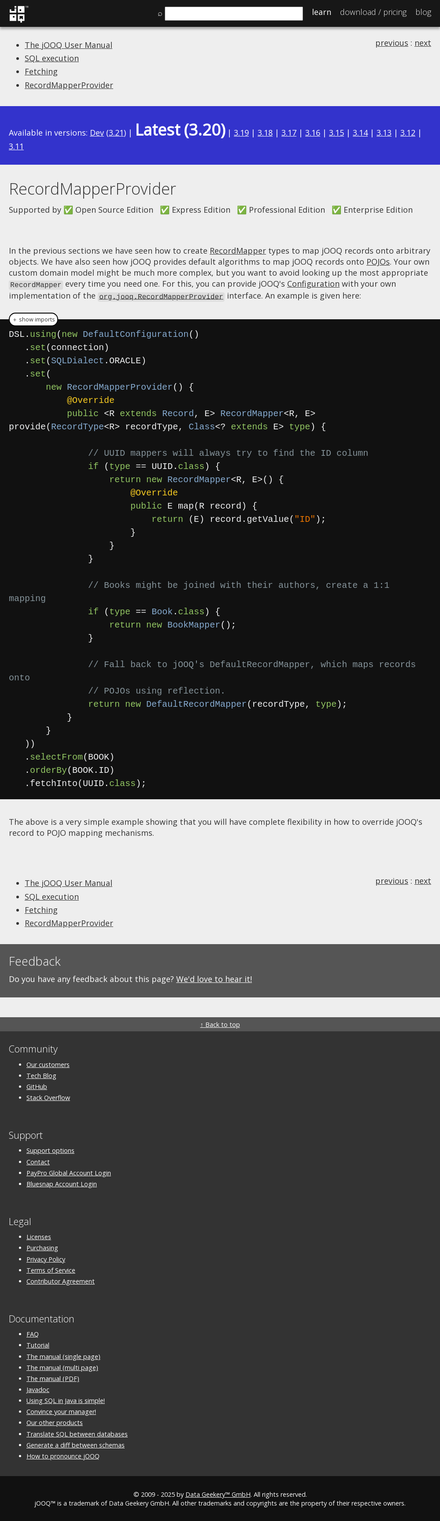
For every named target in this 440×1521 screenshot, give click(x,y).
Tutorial (37, 1344)
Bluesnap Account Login (61, 1182)
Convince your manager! (61, 1410)
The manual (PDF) (52, 1377)
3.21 (116, 132)
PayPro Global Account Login (68, 1171)
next (422, 42)
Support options (50, 1149)
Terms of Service (50, 1269)
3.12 (407, 132)
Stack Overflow (48, 1096)
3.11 (16, 146)
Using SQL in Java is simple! (65, 1399)
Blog (423, 12)
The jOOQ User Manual (68, 45)
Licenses (38, 1235)
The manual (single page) (63, 1355)
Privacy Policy (45, 1258)
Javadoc (37, 1388)
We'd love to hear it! (214, 977)
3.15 (336, 132)
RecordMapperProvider (69, 85)
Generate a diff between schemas (75, 1444)
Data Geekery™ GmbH (218, 1493)
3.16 (312, 132)
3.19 (241, 132)
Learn (321, 12)
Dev (97, 132)
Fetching (41, 71)
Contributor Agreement (60, 1280)
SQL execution (52, 58)
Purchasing (42, 1246)
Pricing (373, 12)
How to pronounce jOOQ (63, 1455)
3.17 (288, 132)
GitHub (36, 1085)
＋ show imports (33, 318)
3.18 (265, 132)
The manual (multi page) (62, 1366)
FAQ (32, 1333)
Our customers (48, 1063)
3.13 (384, 132)
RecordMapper (238, 250)
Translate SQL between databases (77, 1433)
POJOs (378, 261)
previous (391, 42)
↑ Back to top (220, 1023)
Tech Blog (41, 1074)
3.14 (360, 132)
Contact (38, 1160)
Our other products (54, 1421)
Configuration (313, 283)
